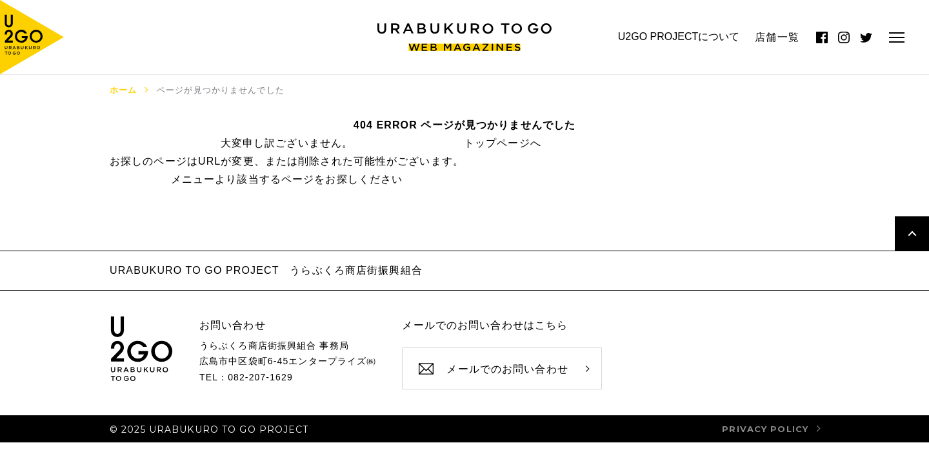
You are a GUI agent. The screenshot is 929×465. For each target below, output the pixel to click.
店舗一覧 (777, 37)
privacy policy (765, 429)
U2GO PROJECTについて (678, 36)
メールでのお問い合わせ (507, 369)
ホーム (123, 90)
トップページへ (502, 143)
